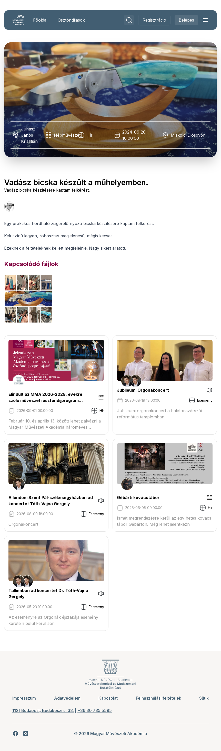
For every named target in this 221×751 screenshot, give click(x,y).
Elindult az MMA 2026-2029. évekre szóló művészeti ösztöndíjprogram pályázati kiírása (45, 397)
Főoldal (40, 20)
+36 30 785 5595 (94, 710)
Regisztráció (154, 20)
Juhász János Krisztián (29, 135)
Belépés (186, 20)
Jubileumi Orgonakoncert (143, 390)
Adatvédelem (67, 698)
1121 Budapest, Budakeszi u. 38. (43, 710)
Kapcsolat (108, 698)
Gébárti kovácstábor (138, 497)
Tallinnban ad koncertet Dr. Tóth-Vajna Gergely (48, 593)
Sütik (204, 698)
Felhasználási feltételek (158, 698)
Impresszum (24, 698)
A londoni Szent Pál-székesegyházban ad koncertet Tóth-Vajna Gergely (50, 500)
